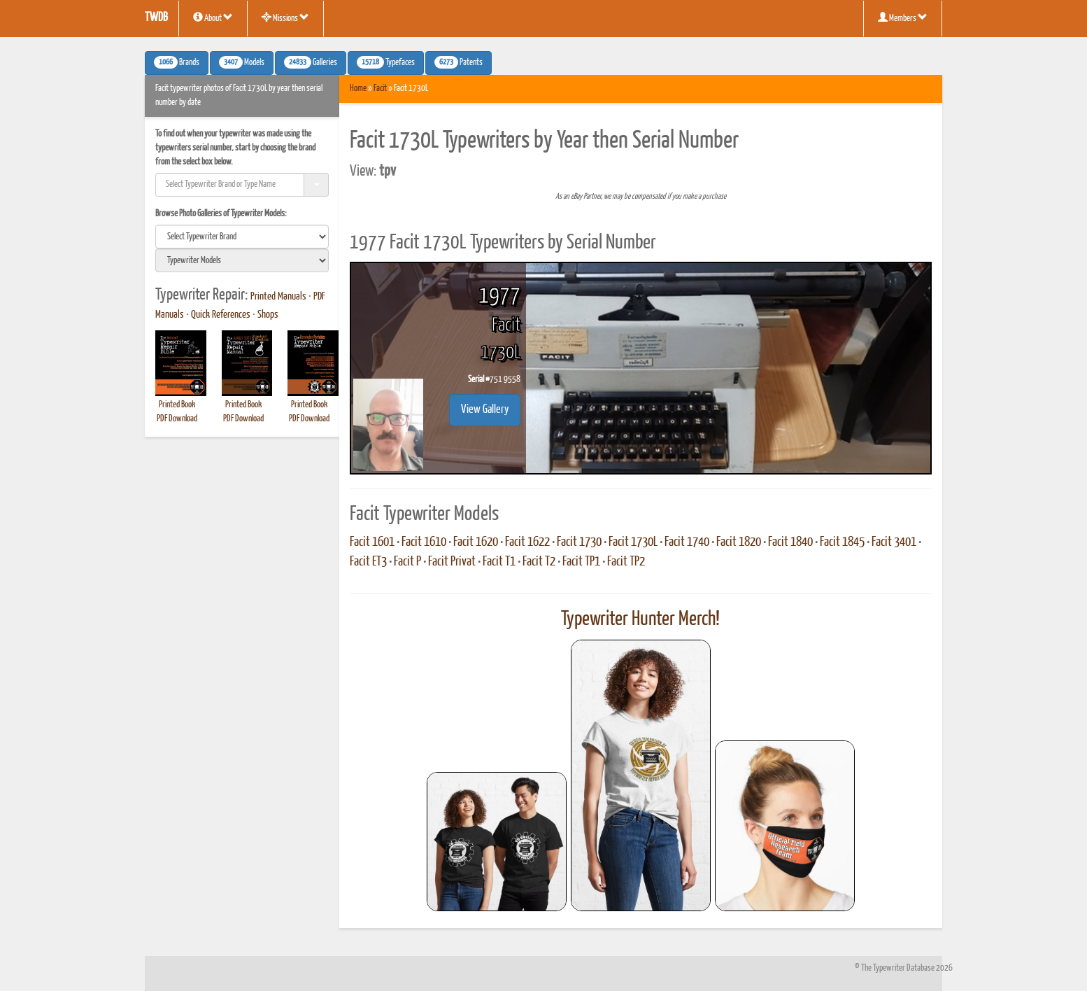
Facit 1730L (633, 542)
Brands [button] (176, 62)
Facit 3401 (894, 542)
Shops (267, 315)
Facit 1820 (738, 542)
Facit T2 (539, 562)
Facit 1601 (372, 542)
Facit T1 (499, 562)
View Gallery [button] (485, 410)
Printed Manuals (278, 297)
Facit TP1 (581, 562)
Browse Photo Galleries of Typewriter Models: (221, 213)
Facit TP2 (626, 562)
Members (903, 17)
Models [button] (241, 62)
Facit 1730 (579, 542)
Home (358, 88)
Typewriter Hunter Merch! (640, 619)
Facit (380, 88)
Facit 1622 (527, 542)
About (213, 17)
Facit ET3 (368, 562)
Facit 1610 (424, 542)
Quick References (220, 315)
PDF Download (177, 418)
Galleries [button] (310, 62)
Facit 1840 (790, 542)
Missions (285, 17)
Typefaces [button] (386, 62)
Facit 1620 (475, 542)
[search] (242, 236)
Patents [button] (458, 62)
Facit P (407, 562)
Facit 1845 (842, 542)
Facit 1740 (687, 542)
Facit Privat (452, 562)
